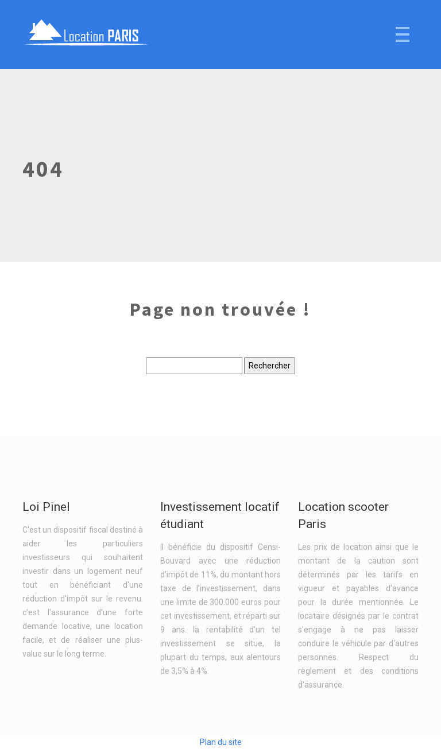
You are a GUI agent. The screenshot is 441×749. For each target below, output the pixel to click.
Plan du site (221, 742)
